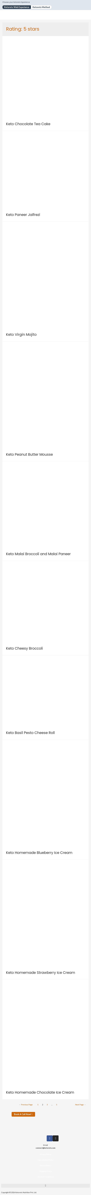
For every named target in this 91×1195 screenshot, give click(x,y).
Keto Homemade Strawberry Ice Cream (40, 972)
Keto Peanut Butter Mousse (29, 454)
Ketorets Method (41, 7)
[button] (45, 1186)
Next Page (80, 1105)
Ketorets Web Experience (16, 7)
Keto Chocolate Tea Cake (28, 123)
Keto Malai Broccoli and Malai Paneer (38, 553)
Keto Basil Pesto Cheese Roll (30, 732)
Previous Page (26, 1105)
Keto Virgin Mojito (21, 334)
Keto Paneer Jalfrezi (23, 214)
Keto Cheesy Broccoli (24, 648)
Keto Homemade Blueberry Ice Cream (39, 852)
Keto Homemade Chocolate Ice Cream (40, 1092)
